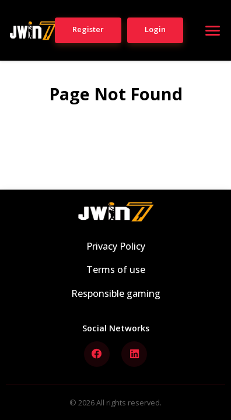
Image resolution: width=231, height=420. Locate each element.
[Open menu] (212, 30)
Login (155, 29)
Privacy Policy (115, 246)
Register (88, 29)
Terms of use (115, 269)
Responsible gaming (115, 293)
